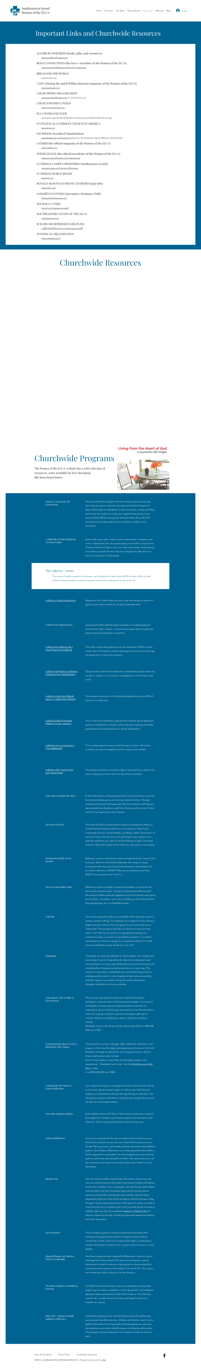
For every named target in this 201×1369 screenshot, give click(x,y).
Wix (104, 1360)
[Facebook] (164, 1355)
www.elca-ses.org (50, 218)
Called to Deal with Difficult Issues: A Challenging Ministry (61, 698)
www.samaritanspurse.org (54, 198)
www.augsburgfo (49, 57)
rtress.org (63, 57)
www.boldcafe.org (50, 88)
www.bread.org (49, 78)
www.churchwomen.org (53, 107)
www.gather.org (49, 147)
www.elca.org (48, 128)
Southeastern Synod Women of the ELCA (36, 10)
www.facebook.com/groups (55, 138)
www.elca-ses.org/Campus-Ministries (59, 168)
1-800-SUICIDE (48, 228)
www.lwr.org (47, 178)
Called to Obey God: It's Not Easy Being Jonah (59, 771)
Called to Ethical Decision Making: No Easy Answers (59, 722)
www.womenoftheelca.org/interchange (60, 158)
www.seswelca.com (50, 238)
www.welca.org (78, 97)
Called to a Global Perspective (61, 600)
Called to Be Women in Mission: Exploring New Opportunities (62, 673)
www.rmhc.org (48, 187)
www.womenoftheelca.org (54, 97)
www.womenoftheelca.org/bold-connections (63, 67)
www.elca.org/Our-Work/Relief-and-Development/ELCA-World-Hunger (76, 118)
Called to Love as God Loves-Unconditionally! (60, 747)
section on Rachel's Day (135, 1211)
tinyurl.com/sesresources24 (55, 208)
